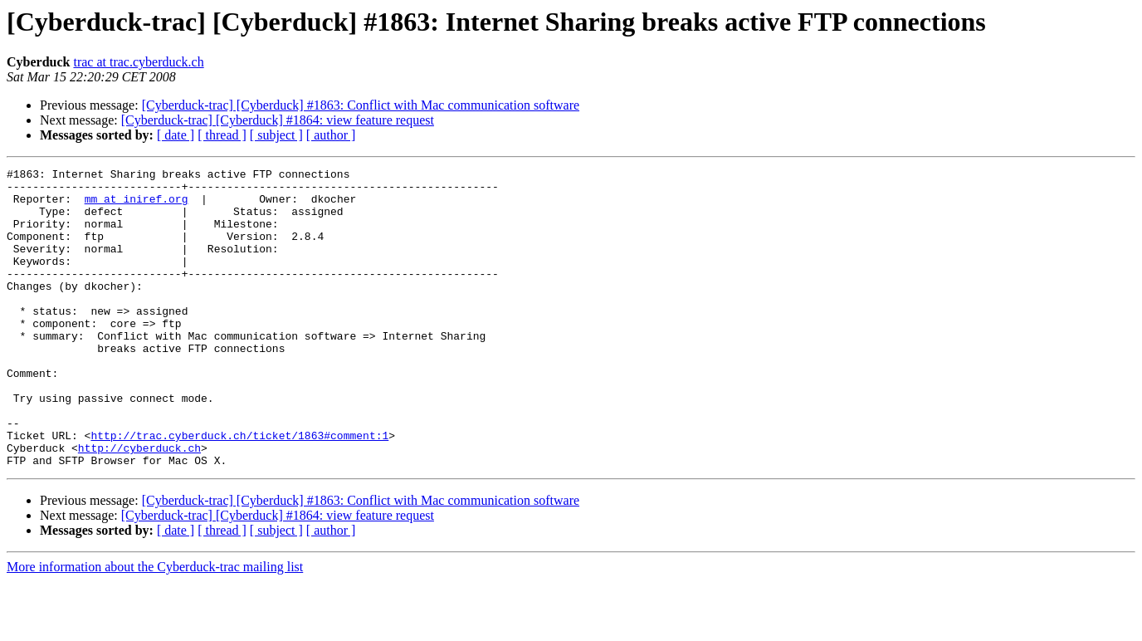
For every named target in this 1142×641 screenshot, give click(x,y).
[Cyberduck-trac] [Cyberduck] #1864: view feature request (277, 120)
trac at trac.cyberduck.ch (138, 62)
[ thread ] (222, 135)
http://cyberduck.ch (139, 504)
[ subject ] (276, 135)
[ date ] (175, 135)
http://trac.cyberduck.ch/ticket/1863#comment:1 (239, 489)
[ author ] (331, 135)
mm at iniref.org (136, 205)
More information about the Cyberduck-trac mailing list (155, 626)
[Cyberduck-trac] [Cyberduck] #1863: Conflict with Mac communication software (360, 105)
